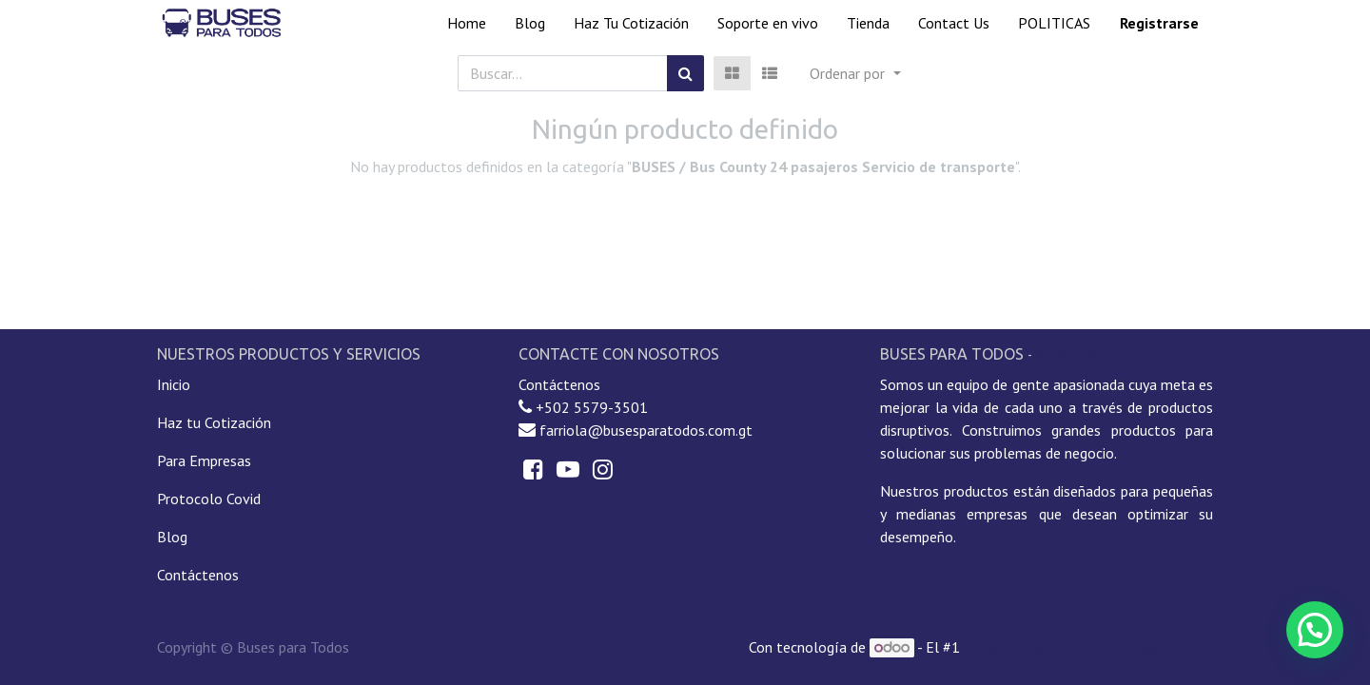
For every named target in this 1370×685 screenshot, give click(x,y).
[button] (854, 73)
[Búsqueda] (685, 73)
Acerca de (1066, 355)
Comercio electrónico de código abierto (1088, 646)
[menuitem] (466, 23)
